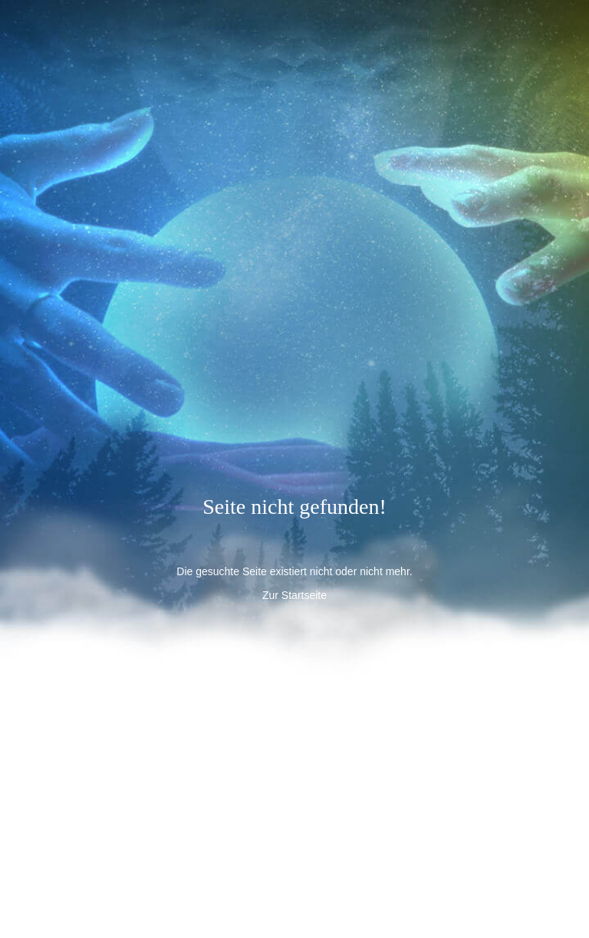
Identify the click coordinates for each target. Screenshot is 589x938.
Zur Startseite (294, 595)
